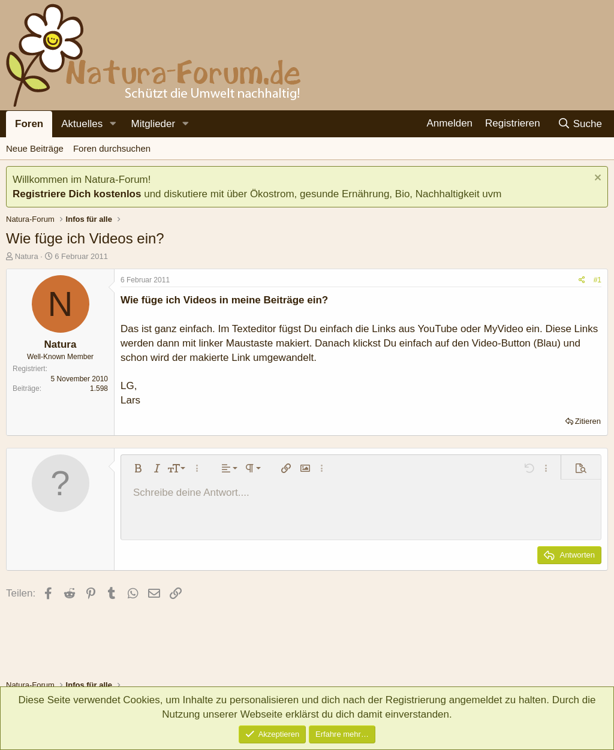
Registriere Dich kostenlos (77, 194)
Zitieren (588, 421)
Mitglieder (153, 123)
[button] (113, 124)
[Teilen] (581, 280)
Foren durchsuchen (112, 148)
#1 (597, 280)
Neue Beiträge (35, 148)
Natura (26, 256)
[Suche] (579, 123)
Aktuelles (82, 123)
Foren (29, 123)
